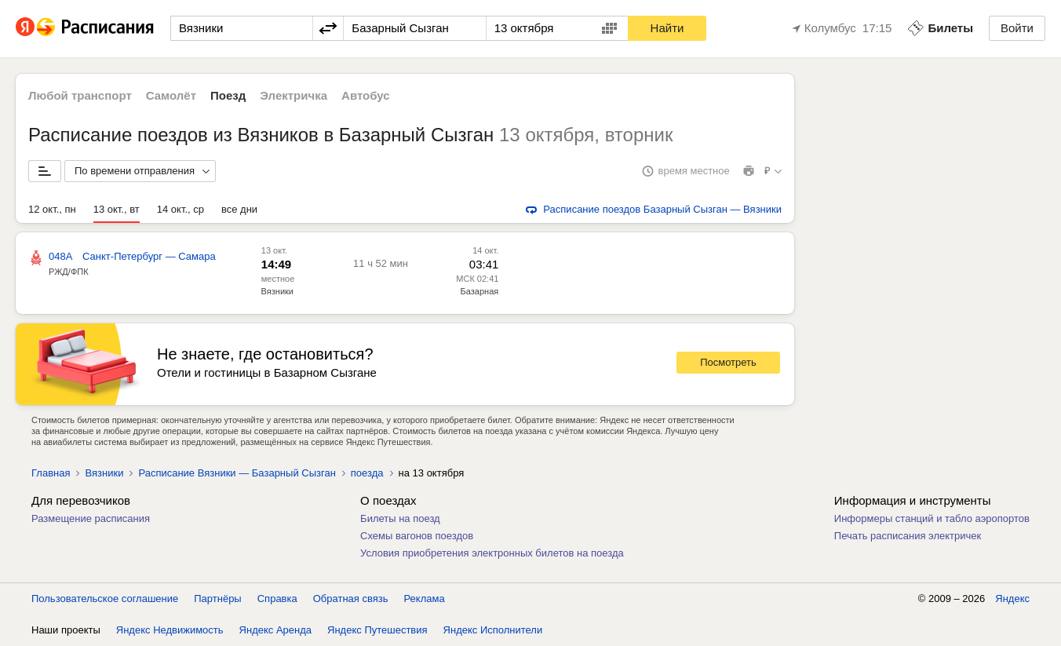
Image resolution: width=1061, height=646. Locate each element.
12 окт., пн (52, 209)
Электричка (293, 95)
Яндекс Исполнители (493, 630)
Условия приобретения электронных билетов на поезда (492, 553)
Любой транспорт (80, 95)
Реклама (424, 598)
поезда (367, 473)
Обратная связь (350, 598)
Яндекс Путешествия (377, 630)
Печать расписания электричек (907, 536)
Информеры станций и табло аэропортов (932, 518)
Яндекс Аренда (275, 630)
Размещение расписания (90, 518)
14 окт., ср (180, 209)
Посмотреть (728, 362)
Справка (277, 598)
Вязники (277, 291)
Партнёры (217, 598)
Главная (50, 473)
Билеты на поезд (400, 518)
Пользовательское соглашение (104, 598)
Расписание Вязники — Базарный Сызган (236, 473)
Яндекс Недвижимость (170, 630)
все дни (239, 209)
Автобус (365, 95)
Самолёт (171, 95)
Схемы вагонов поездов (416, 536)
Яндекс (1012, 598)
